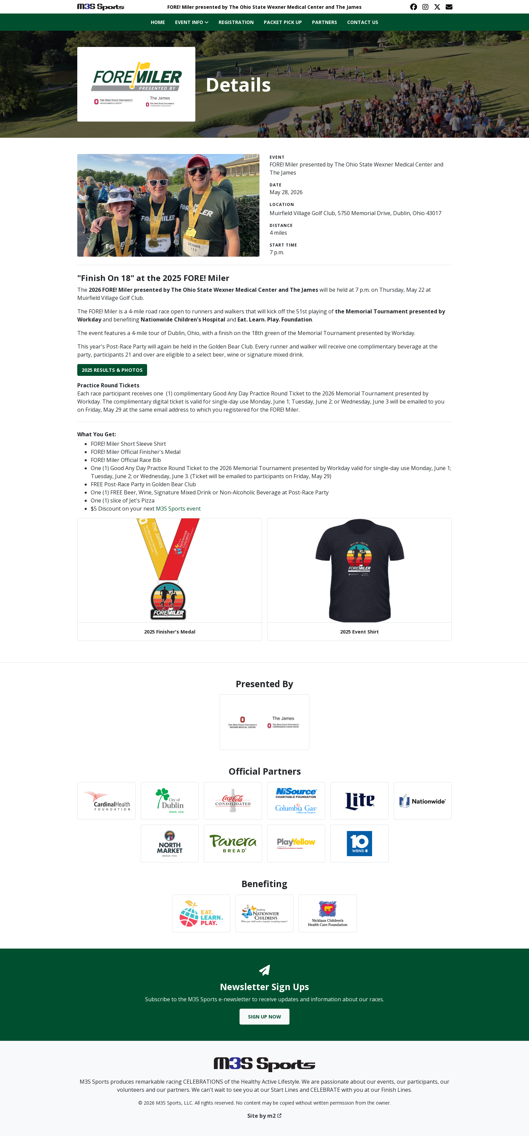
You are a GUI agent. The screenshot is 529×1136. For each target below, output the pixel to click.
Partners (324, 22)
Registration (236, 22)
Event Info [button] (191, 22)
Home (158, 22)
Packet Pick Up (283, 22)
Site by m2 (264, 1115)
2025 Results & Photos (112, 370)
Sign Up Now (264, 1016)
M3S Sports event (178, 508)
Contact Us (362, 22)
